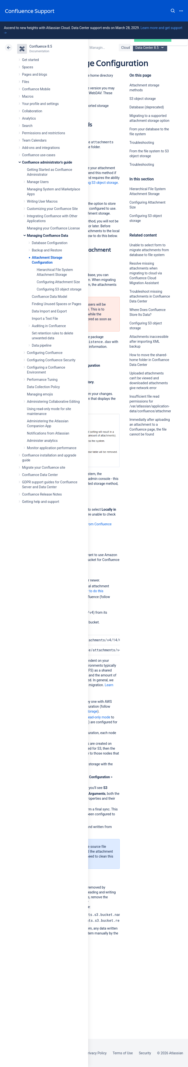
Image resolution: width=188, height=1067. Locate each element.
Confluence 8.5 (40, 46)
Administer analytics (42, 441)
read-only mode (98, 717)
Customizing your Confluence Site (52, 209)
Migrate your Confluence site (43, 467)
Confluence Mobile (36, 89)
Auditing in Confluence (49, 326)
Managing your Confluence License (53, 228)
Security (145, 1053)
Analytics (29, 118)
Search (173, 11)
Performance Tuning (42, 380)
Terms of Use (123, 1053)
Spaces (27, 67)
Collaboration (32, 111)
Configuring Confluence (44, 353)
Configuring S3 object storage (59, 289)
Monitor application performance (51, 448)
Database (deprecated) (146, 107)
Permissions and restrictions (43, 133)
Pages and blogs (34, 74)
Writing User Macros (42, 201)
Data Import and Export (49, 311)
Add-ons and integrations (41, 148)
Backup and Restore (47, 250)
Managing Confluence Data (47, 236)
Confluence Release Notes (42, 494)
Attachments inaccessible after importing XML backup (148, 341)
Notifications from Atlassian (48, 433)
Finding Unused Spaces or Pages (56, 304)
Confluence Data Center (40, 475)
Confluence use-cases (38, 155)
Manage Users (38, 182)
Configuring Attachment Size (58, 282)
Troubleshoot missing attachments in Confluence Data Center (149, 296)
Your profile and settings (40, 104)
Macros (28, 96)
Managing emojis (40, 394)
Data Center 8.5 (150, 47)
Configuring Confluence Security (51, 360)
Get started (30, 60)
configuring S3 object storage (96, 183)
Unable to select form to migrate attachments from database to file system (149, 250)
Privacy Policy (96, 1053)
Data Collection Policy (43, 387)
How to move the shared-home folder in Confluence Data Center (149, 360)
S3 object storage (142, 99)
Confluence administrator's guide (47, 162)
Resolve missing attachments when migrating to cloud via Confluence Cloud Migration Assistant (145, 273)
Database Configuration (50, 243)
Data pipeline (41, 345)
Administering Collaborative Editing (53, 402)
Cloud (125, 48)
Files (25, 82)
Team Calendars (34, 140)
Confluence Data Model (49, 297)
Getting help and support (40, 502)
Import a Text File (45, 319)
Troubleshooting (141, 143)
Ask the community (146, 482)
